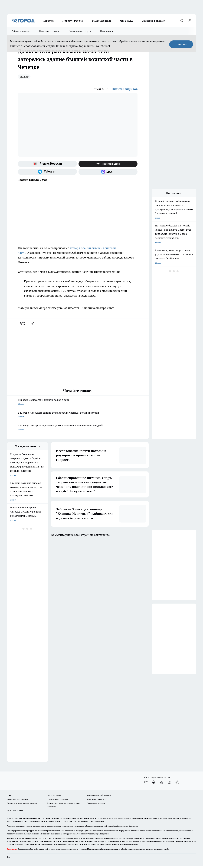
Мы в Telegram (101, 20)
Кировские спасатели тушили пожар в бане (78, 402)
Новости (48, 20)
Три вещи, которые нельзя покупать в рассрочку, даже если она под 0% (78, 428)
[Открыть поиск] (182, 20)
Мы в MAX (126, 20)
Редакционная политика (57, 799)
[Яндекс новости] (47, 164)
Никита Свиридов (125, 89)
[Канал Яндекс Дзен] (108, 164)
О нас (9, 795)
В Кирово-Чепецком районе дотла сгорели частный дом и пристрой (78, 415)
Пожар (24, 76)
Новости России (72, 20)
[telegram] (33, 323)
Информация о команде (17, 799)
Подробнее (104, 834)
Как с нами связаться (96, 799)
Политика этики (54, 795)
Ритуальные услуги (80, 31)
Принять (181, 44)
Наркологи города (49, 31)
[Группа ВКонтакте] (146, 782)
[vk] (23, 323)
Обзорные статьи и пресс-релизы (22, 803)
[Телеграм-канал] (47, 172)
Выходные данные (15, 810)
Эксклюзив (106, 31)
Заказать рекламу (153, 20)
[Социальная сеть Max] (108, 172)
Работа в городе (20, 31)
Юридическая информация (99, 795)
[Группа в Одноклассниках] (153, 782)
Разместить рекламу (96, 803)
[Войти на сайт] (190, 20)
